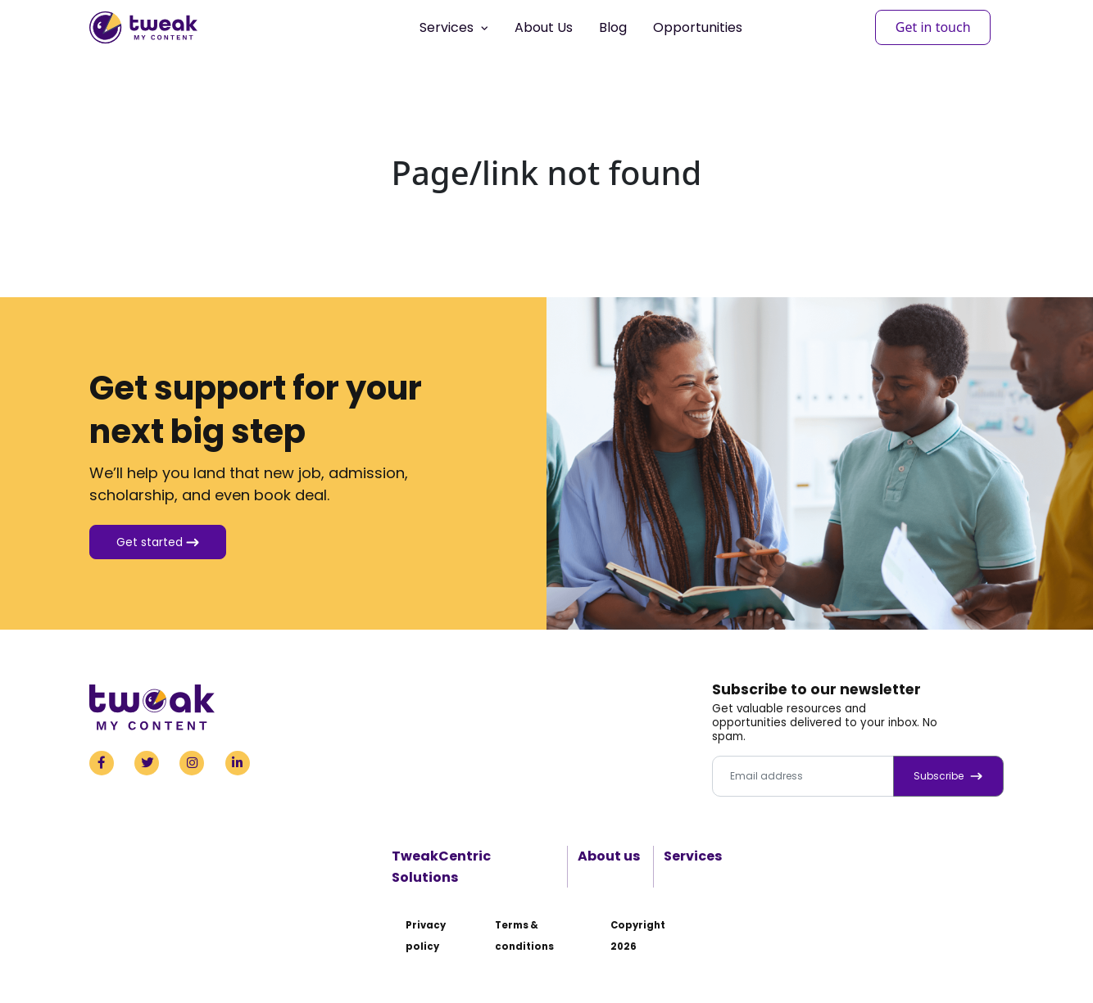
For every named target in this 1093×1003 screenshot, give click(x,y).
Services (693, 856)
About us (609, 856)
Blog (613, 27)
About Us (544, 27)
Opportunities (697, 27)
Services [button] (454, 27)
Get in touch (933, 27)
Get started (157, 542)
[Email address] (803, 776)
